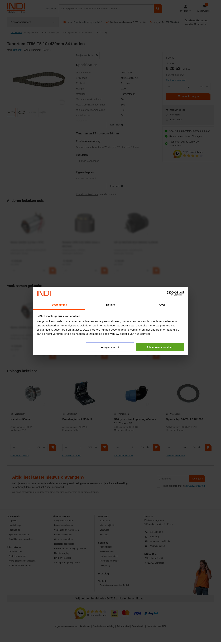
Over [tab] (162, 304)
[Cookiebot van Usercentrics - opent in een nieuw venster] (169, 293)
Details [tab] (110, 304)
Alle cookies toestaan (160, 346)
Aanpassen (110, 346)
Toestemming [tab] (58, 304)
